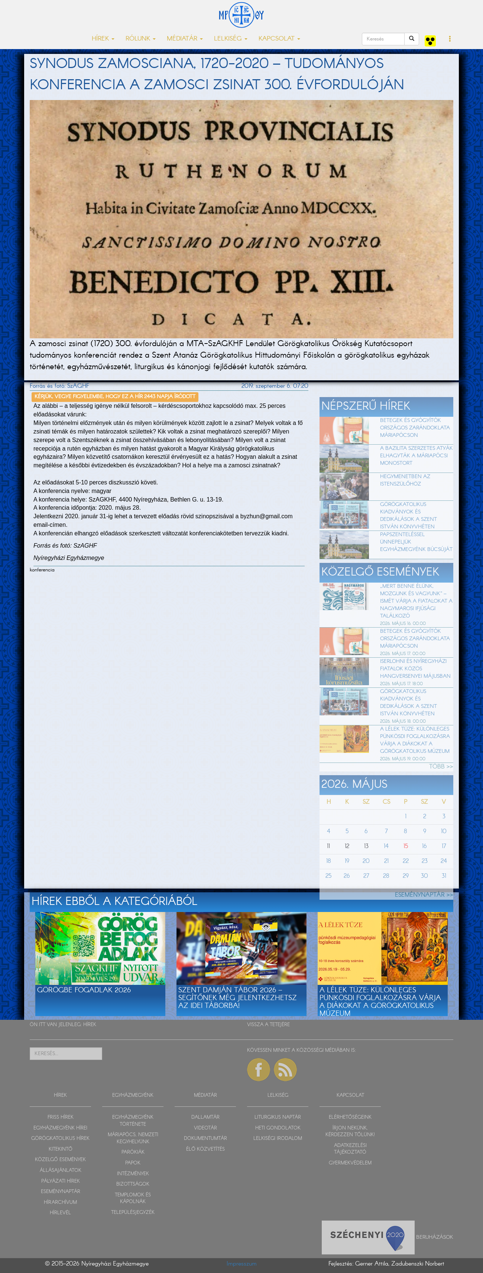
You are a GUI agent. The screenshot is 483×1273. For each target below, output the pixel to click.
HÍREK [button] (103, 38)
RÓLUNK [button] (141, 38)
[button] (450, 39)
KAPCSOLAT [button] (279, 38)
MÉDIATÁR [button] (185, 38)
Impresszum (242, 1264)
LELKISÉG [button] (230, 38)
